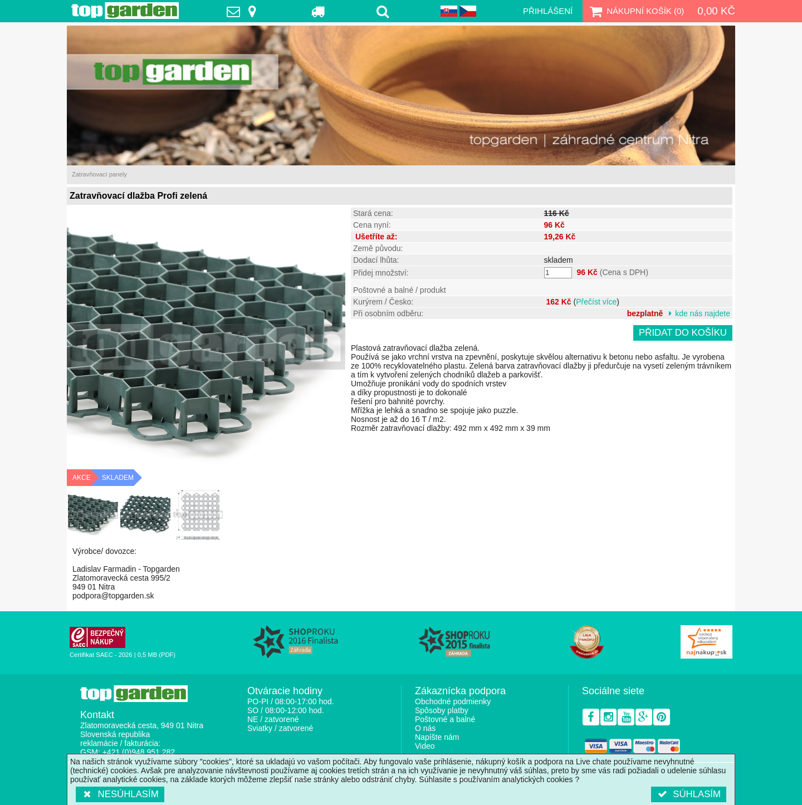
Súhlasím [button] (689, 794)
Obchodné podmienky (453, 701)
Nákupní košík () (635, 11)
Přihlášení (548, 11)
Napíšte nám (437, 737)
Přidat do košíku (683, 332)
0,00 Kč (716, 11)
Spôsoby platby (441, 710)
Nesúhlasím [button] (120, 794)
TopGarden (125, 10)
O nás (425, 728)
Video (425, 746)
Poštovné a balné (445, 719)
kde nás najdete (702, 313)
